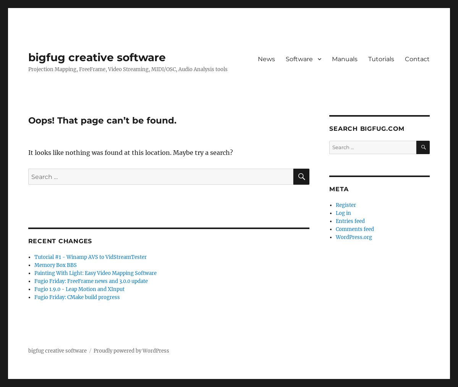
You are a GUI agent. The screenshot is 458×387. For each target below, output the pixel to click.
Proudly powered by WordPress (131, 351)
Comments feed (355, 229)
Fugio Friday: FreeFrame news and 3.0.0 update (91, 281)
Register (346, 205)
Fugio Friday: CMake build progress (77, 297)
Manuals (345, 59)
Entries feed (350, 221)
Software (299, 59)
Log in (343, 213)
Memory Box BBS (55, 265)
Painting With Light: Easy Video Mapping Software (95, 273)
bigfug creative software (97, 57)
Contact (417, 59)
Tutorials (381, 59)
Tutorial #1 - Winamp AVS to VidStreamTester (90, 257)
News (266, 59)
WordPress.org (354, 237)
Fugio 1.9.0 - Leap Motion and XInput (79, 289)
